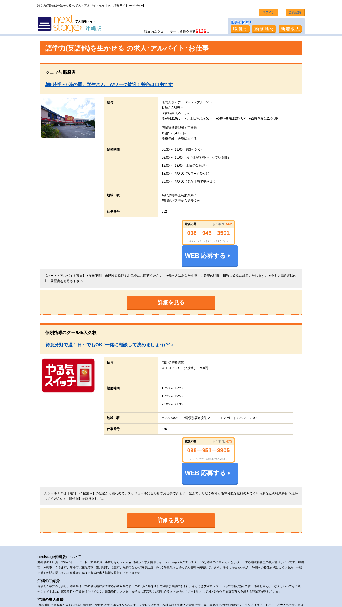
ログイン (267, 12)
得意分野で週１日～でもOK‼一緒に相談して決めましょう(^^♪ (109, 323)
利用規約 (106, 586)
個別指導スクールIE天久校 (70, 311)
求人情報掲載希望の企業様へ (204, 586)
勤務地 (264, 28)
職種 (239, 28)
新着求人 (290, 28)
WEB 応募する (263, 230)
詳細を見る (171, 281)
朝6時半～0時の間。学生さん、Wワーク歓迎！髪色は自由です (109, 84)
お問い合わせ (167, 586)
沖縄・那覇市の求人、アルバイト (75, 600)
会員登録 (294, 12)
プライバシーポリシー (135, 586)
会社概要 (87, 586)
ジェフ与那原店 (62, 72)
